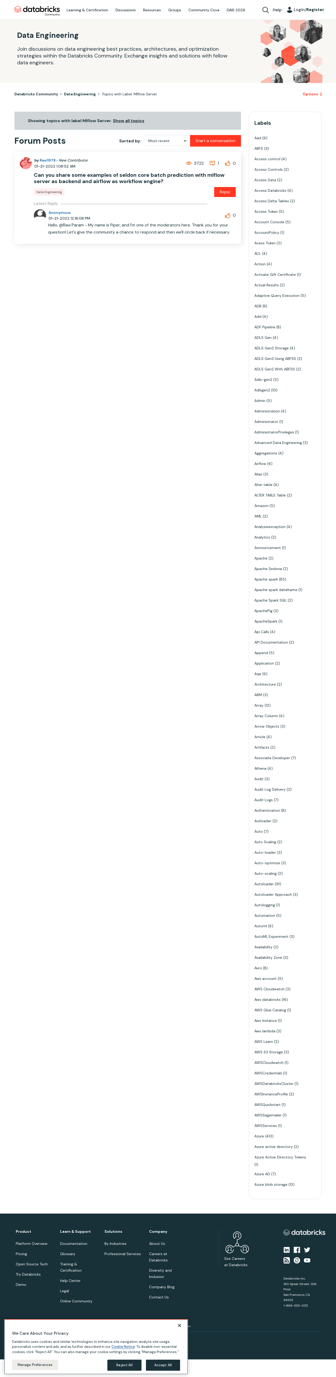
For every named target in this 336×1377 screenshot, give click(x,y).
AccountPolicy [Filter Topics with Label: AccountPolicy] (266, 232)
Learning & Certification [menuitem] (87, 10)
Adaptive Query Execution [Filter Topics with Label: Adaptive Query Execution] (277, 295)
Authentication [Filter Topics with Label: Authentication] (267, 810)
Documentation (73, 1243)
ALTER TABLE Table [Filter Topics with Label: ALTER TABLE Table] (270, 495)
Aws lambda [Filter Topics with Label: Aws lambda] (264, 1031)
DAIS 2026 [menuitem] (236, 10)
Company (158, 1231)
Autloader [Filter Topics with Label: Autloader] (262, 821)
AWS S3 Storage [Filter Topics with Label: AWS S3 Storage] (268, 1052)
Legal (64, 1290)
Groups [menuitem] (174, 10)
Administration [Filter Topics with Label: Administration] (267, 411)
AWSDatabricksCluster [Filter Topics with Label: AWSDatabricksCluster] (273, 1083)
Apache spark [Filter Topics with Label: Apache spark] (266, 579)
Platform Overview (32, 1243)
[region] (96, 1346)
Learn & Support (75, 1231)
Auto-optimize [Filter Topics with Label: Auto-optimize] (267, 863)
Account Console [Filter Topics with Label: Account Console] (269, 222)
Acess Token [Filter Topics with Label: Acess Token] (265, 243)
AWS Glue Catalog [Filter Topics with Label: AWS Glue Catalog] (270, 1010)
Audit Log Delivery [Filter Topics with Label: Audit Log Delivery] (270, 789)
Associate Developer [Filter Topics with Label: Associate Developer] (272, 757)
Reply (225, 192)
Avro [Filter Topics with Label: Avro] (258, 968)
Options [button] (310, 94)
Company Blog (162, 1287)
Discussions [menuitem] (126, 10)
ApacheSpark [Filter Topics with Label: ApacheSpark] (265, 621)
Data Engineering (80, 94)
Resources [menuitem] (152, 10)
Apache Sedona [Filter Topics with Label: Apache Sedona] (268, 568)
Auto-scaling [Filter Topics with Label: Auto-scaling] (265, 873)
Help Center (70, 1280)
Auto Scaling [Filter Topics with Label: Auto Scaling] (265, 842)
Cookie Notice (123, 1346)
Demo (21, 1284)
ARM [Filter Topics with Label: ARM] (258, 694)
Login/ (309, 9)
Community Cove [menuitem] (203, 10)
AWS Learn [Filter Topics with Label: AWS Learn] (263, 1041)
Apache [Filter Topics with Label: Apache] (260, 558)
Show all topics (128, 120)
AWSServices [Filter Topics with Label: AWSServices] (265, 1125)
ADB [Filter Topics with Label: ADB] (257, 306)
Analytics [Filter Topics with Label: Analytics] (262, 537)
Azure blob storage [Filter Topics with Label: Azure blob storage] (270, 1184)
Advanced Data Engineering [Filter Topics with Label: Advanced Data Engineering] (278, 442)
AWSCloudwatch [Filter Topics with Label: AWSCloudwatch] (269, 1062)
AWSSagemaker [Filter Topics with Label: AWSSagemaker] (268, 1115)
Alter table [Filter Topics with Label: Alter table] (263, 484)
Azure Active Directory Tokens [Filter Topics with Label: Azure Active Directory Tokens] (280, 1157)
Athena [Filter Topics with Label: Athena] (260, 768)
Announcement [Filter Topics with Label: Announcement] (267, 547)
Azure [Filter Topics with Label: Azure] (259, 1136)
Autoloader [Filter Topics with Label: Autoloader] (264, 884)
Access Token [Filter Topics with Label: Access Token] (266, 211)
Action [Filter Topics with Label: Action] (260, 264)
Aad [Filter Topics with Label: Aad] (257, 138)
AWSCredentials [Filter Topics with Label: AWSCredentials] (268, 1073)
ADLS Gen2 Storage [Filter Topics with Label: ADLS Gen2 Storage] (271, 348)
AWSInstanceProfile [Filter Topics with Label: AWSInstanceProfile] (271, 1094)
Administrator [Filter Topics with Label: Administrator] (266, 421)
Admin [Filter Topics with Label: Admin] (259, 400)
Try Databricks (28, 1274)
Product (23, 1231)
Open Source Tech (32, 1264)
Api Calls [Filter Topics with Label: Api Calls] (261, 631)
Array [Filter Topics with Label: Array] (259, 705)
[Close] (179, 1325)
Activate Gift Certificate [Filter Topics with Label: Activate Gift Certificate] (275, 274)
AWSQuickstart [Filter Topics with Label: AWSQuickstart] (267, 1104)
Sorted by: (130, 141)
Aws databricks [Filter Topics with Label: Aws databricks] (267, 999)
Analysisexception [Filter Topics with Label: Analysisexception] (270, 526)
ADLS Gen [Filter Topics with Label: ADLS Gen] (263, 337)
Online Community (76, 1301)
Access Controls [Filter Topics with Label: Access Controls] (268, 169)
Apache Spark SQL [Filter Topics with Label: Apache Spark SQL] (270, 600)
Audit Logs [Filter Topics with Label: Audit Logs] (263, 800)
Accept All (163, 1365)
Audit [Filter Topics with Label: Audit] (259, 778)
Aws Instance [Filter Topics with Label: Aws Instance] (265, 1020)
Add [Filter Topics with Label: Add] (257, 316)
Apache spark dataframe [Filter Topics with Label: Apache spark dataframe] (275, 589)
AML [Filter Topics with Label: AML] (258, 516)
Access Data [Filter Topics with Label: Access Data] (265, 180)
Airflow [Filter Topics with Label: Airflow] (260, 463)
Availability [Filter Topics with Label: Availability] (263, 947)
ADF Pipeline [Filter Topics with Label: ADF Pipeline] (264, 327)
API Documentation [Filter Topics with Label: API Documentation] (271, 642)
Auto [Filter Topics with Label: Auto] (258, 831)
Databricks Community (37, 11)
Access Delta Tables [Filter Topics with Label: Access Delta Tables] (271, 201)
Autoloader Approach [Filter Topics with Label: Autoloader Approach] (273, 894)
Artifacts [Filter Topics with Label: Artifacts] (261, 747)
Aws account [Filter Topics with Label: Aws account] (265, 978)
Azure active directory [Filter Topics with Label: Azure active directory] (273, 1146)
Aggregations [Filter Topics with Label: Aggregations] (265, 453)
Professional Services (122, 1253)
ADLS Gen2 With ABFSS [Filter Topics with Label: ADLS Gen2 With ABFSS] (274, 369)
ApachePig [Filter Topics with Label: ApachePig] (263, 610)
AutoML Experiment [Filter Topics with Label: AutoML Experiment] (271, 936)
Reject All (124, 1365)
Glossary (67, 1253)
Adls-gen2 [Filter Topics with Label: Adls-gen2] (263, 379)
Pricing (21, 1253)
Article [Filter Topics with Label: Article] (259, 736)
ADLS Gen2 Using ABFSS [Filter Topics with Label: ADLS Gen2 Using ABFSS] (275, 358)
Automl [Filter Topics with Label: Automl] (260, 926)
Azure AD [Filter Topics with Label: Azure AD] (262, 1174)
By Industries (115, 1243)
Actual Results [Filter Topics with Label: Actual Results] (266, 285)
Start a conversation (215, 140)
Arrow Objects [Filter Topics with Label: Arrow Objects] (266, 726)
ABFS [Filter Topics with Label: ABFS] (258, 148)
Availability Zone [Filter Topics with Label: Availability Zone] (268, 957)
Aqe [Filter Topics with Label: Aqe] (257, 673)
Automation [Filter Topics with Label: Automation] (264, 915)
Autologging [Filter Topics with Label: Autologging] (264, 905)
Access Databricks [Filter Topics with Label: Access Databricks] (270, 190)
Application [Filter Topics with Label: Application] (264, 663)
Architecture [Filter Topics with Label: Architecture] (265, 684)
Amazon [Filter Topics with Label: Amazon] (261, 505)
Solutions (113, 1231)
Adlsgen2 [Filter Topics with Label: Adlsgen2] (262, 390)
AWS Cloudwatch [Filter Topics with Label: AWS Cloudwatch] (269, 989)
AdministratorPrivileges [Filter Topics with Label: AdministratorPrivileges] (274, 432)
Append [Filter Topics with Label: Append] (261, 652)
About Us (157, 1243)
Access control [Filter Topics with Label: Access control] (267, 159)
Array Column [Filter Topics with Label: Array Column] (266, 715)
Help (277, 10)
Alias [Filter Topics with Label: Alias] (258, 474)
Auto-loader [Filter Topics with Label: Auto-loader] (265, 852)
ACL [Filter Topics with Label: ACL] (257, 253)
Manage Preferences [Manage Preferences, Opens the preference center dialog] (35, 1365)
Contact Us (159, 1297)
